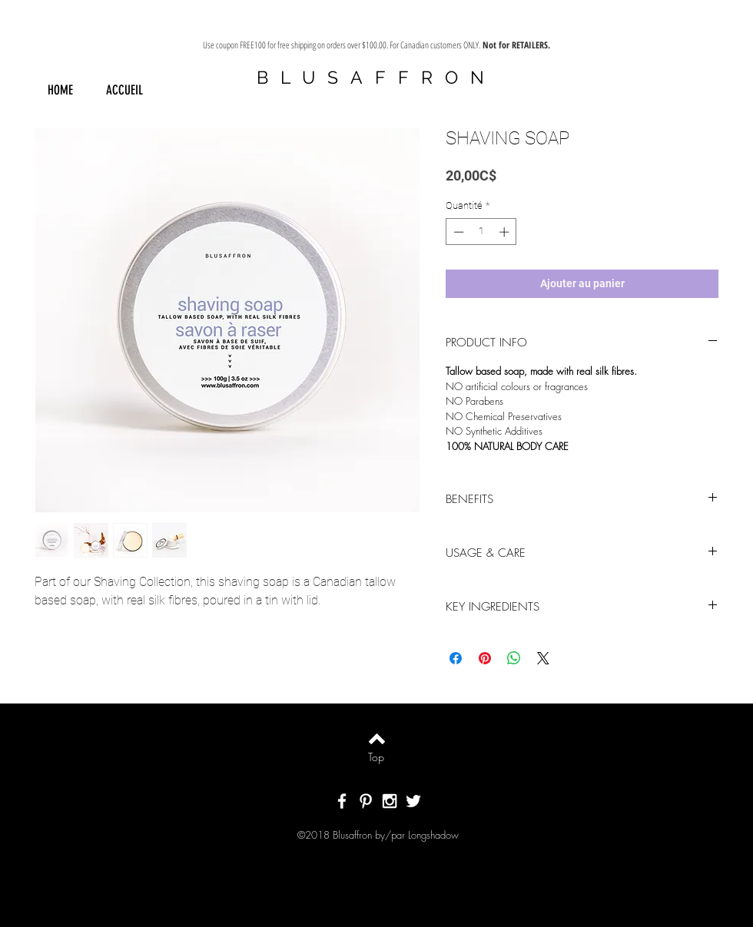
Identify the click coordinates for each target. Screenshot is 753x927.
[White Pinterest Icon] (366, 801)
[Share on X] (543, 658)
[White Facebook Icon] (342, 801)
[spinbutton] (481, 232)
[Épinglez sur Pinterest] (485, 658)
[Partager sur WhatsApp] (514, 658)
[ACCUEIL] (124, 90)
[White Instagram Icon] (390, 801)
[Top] (376, 757)
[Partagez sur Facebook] (455, 658)
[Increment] (505, 232)
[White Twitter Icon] (413, 801)
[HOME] (60, 90)
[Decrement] (457, 232)
